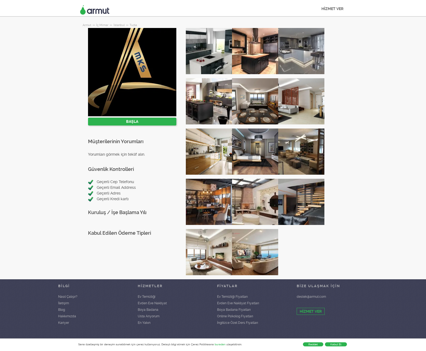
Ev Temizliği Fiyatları (232, 297)
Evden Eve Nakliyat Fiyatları (238, 303)
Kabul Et (336, 344)
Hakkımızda (67, 316)
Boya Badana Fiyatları (234, 310)
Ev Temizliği (146, 297)
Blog (61, 310)
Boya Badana (148, 310)
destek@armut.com (311, 297)
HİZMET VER (332, 9)
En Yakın (144, 323)
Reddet (313, 344)
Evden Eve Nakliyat (152, 303)
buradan (220, 344)
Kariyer (63, 323)
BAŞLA (132, 121)
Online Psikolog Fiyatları (235, 316)
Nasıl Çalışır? (67, 297)
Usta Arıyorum (148, 316)
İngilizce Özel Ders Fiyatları (237, 323)
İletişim (63, 303)
